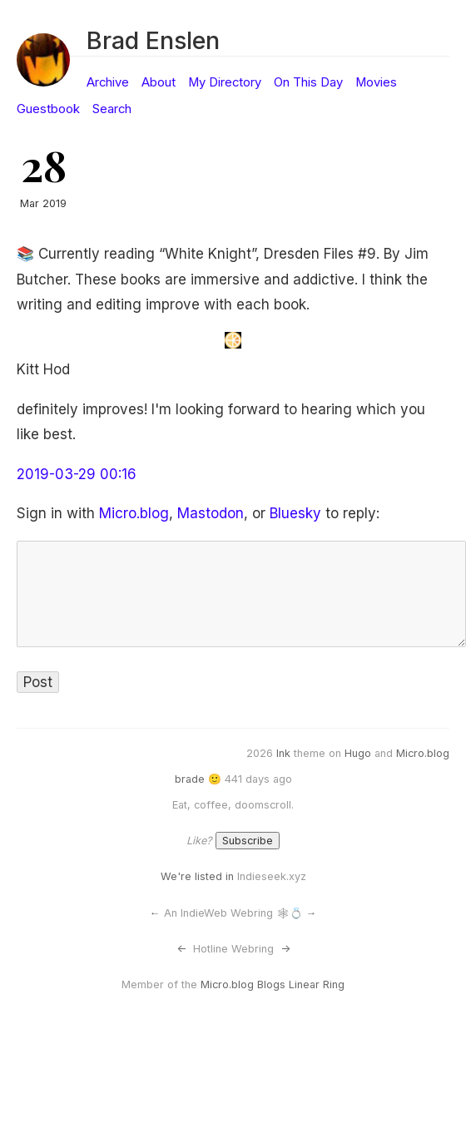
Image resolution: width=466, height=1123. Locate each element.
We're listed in (197, 876)
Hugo (358, 753)
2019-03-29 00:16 (76, 474)
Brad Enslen (153, 40)
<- (181, 948)
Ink (283, 753)
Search (111, 108)
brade (190, 779)
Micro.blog (134, 513)
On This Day (308, 82)
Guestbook (48, 108)
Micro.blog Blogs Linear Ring (273, 984)
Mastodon (210, 513)
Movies (376, 82)
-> (285, 948)
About (158, 82)
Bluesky (295, 513)
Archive (108, 82)
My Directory (224, 82)
